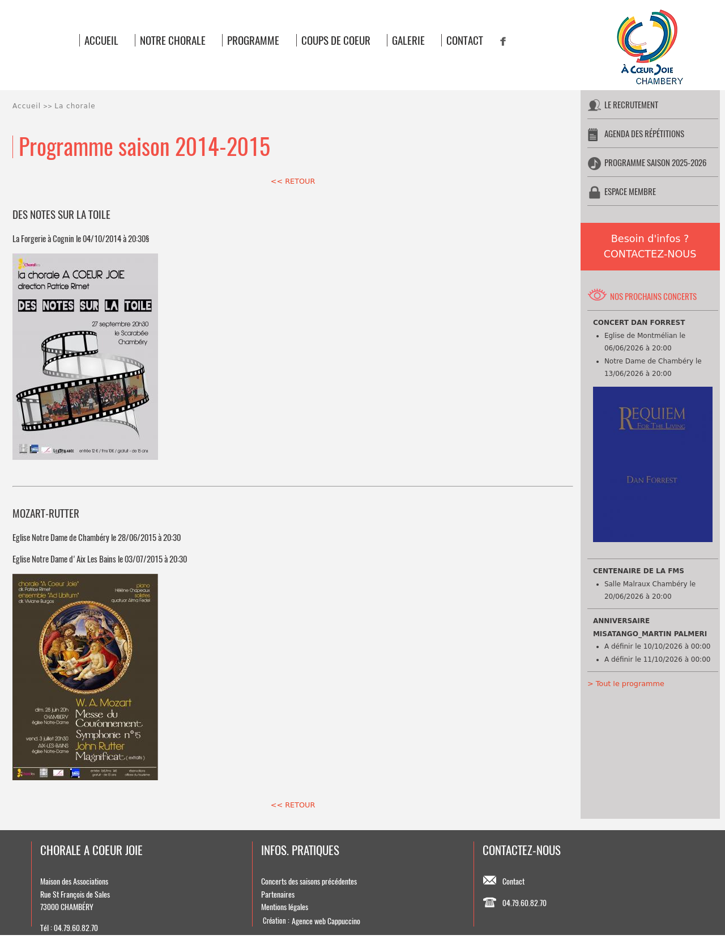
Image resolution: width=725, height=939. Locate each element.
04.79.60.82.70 (524, 902)
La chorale (74, 106)
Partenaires (278, 894)
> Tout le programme (625, 683)
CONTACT (464, 40)
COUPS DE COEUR (335, 40)
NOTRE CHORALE (173, 40)
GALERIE (408, 40)
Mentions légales (284, 906)
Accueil (26, 106)
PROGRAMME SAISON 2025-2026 (655, 162)
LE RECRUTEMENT (631, 105)
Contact (513, 881)
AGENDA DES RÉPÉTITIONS (644, 133)
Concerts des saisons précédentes (309, 881)
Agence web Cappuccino (326, 921)
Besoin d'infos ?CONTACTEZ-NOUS (650, 246)
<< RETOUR (293, 181)
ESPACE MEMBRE (630, 191)
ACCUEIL (101, 40)
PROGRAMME (253, 40)
